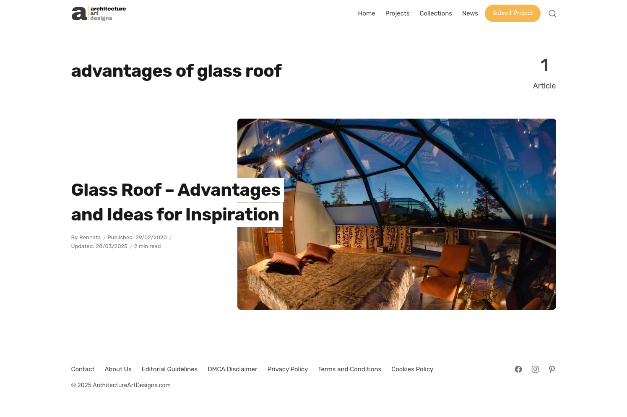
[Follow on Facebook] (518, 369)
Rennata (90, 237)
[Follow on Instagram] (535, 369)
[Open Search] (552, 13)
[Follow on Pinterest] (551, 369)
